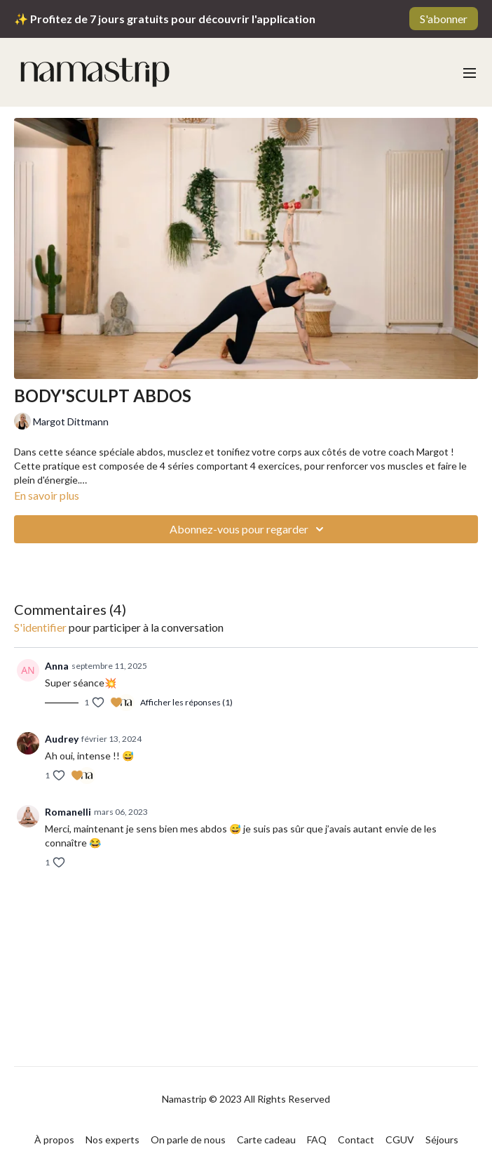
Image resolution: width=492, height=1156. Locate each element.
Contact (356, 1139)
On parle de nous (188, 1139)
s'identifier (40, 627)
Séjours (441, 1139)
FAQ (317, 1139)
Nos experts (112, 1139)
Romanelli (68, 812)
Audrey (61, 739)
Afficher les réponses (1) (186, 702)
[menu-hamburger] (469, 72)
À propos (54, 1139)
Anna (57, 666)
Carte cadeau (266, 1139)
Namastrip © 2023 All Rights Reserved (246, 1099)
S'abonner (443, 18)
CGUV (399, 1139)
